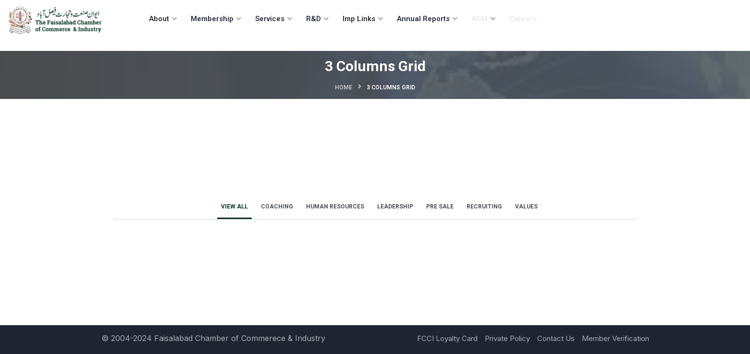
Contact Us (556, 338)
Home (343, 87)
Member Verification (615, 338)
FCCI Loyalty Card (447, 338)
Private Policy (507, 338)
